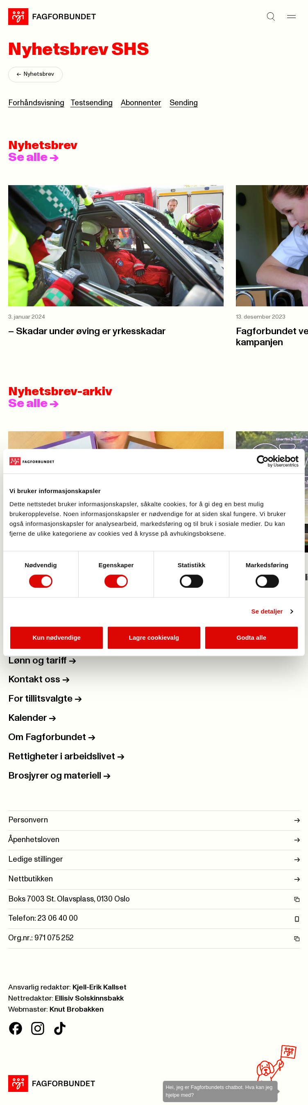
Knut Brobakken (77, 1009)
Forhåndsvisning (36, 103)
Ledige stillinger (154, 860)
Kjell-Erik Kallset (99, 987)
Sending (184, 103)
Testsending (91, 103)
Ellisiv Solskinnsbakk (89, 998)
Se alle (33, 157)
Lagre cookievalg (154, 637)
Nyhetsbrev (35, 74)
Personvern (154, 820)
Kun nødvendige (56, 637)
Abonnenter (141, 103)
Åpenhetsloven (154, 840)
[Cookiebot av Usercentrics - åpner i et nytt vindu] (263, 461)
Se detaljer (267, 611)
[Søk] (271, 16)
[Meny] (291, 16)
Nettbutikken (154, 879)
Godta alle (252, 637)
